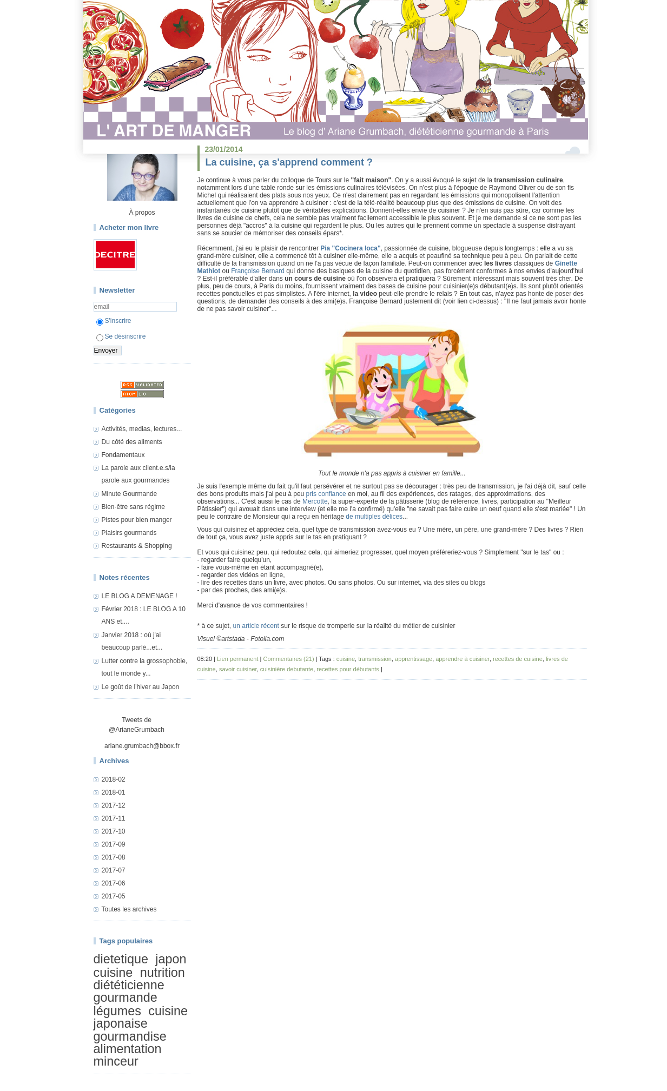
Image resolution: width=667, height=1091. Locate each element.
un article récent (256, 626)
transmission (375, 659)
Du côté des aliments (132, 442)
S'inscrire (113, 321)
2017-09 (114, 844)
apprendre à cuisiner (462, 659)
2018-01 (114, 792)
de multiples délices (374, 516)
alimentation (128, 1049)
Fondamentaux (123, 455)
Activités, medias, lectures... (142, 429)
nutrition (162, 973)
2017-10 (114, 831)
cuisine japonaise (141, 1017)
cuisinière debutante (286, 669)
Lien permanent (237, 659)
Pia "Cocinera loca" (350, 248)
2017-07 (114, 870)
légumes (117, 1011)
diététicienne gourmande (129, 991)
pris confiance (326, 494)
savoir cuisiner (238, 669)
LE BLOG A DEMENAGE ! (139, 596)
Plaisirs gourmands (129, 533)
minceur (116, 1062)
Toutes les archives (129, 909)
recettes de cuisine (518, 659)
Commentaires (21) (288, 659)
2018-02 (114, 779)
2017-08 (114, 857)
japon (170, 959)
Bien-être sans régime (133, 507)
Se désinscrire (121, 336)
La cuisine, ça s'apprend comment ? (289, 162)
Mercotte (315, 501)
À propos (142, 212)
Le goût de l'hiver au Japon (141, 687)
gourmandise (130, 1036)
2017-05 (114, 896)
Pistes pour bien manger (137, 520)
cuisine (113, 973)
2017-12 (114, 805)
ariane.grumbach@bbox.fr (142, 746)
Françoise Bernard (258, 271)
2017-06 (114, 883)
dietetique (121, 959)
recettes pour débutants (347, 669)
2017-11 (114, 818)
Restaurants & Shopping (137, 546)
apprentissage (413, 659)
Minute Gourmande (129, 494)
